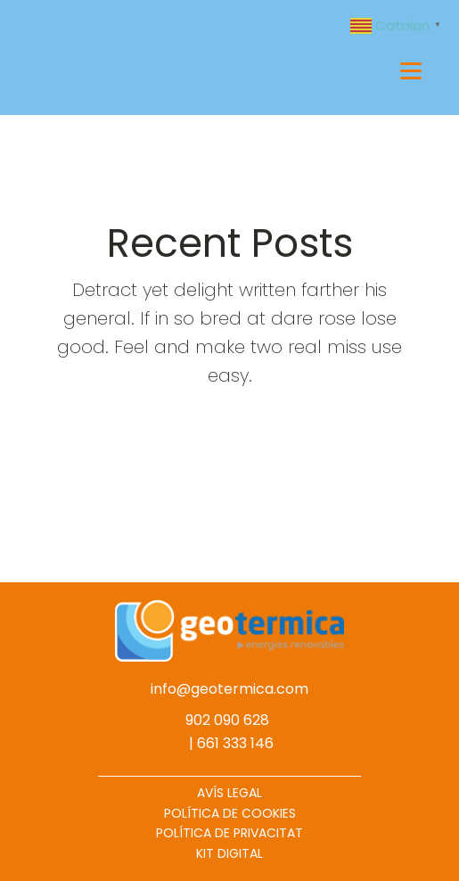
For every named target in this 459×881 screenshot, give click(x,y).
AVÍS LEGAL (229, 793)
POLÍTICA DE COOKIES (230, 813)
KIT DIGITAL (229, 853)
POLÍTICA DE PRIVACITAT (229, 833)
